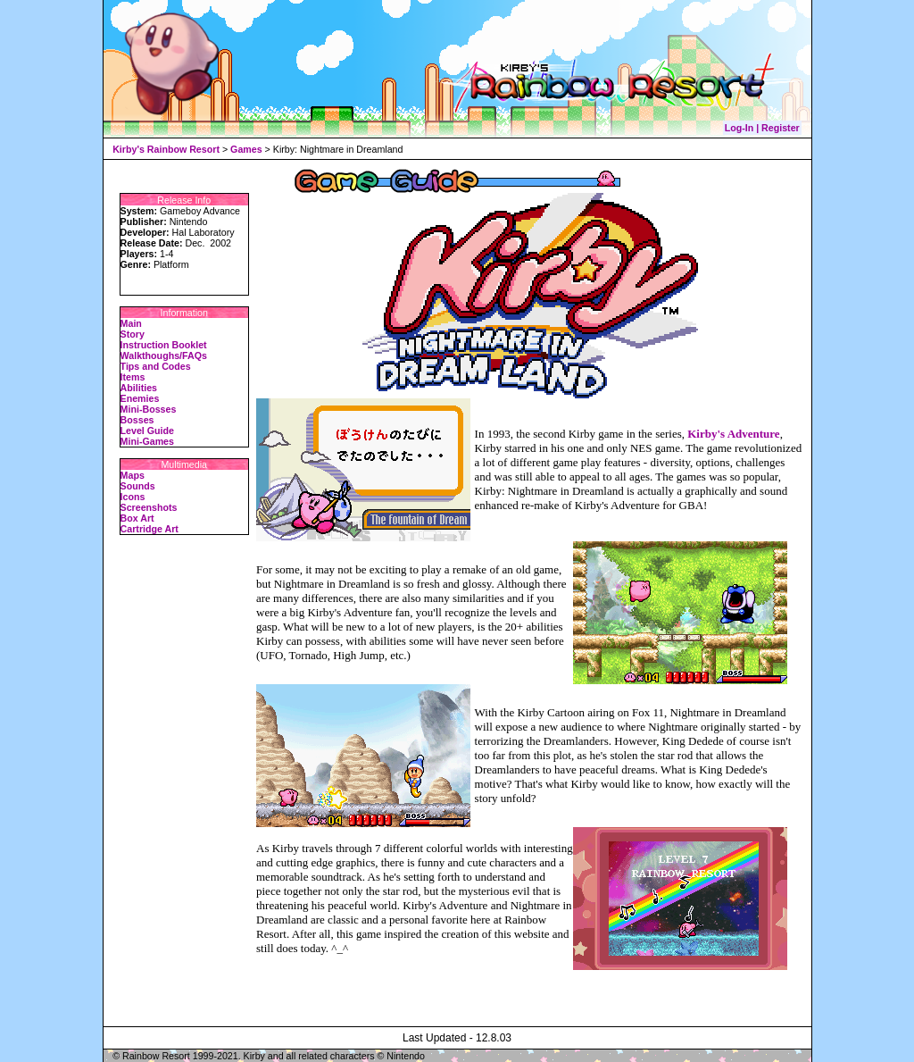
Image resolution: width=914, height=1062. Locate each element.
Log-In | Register (762, 127)
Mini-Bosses (148, 409)
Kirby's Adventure (733, 433)
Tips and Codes (155, 366)
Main (131, 323)
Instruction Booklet (163, 344)
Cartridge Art (149, 528)
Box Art (137, 518)
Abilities (138, 387)
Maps (132, 475)
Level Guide (147, 430)
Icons (132, 496)
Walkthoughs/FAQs (163, 355)
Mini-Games (147, 441)
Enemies (140, 398)
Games (246, 149)
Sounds (137, 486)
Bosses (137, 419)
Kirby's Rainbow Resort (166, 149)
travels (317, 848)
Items (132, 377)
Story (132, 334)
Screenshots (149, 507)
